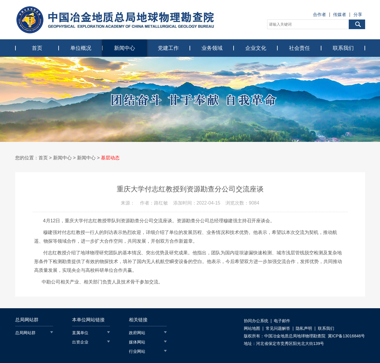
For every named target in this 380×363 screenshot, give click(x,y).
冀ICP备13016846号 (346, 336)
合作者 (319, 14)
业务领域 (212, 48)
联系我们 (343, 48)
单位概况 (80, 48)
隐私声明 (304, 328)
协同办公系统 (256, 320)
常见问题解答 (278, 328)
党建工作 (168, 48)
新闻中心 (124, 48)
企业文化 (255, 48)
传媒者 (339, 14)
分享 (357, 14)
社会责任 (299, 48)
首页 (37, 48)
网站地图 (252, 328)
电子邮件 (282, 320)
